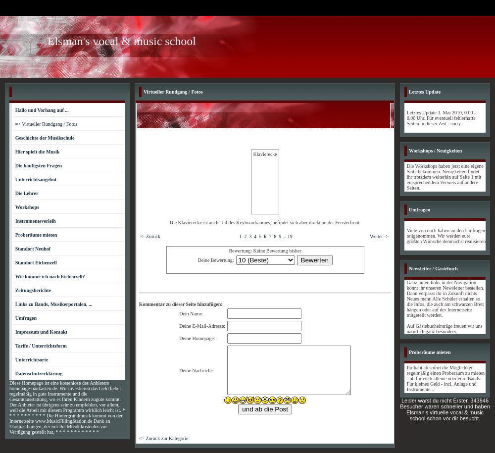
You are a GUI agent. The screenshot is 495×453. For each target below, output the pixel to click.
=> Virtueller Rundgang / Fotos (46, 124)
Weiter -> (379, 236)
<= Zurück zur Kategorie (164, 438)
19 (290, 236)
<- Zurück (150, 236)
